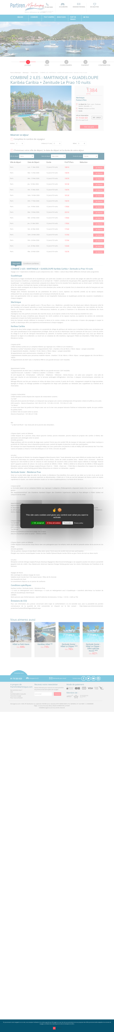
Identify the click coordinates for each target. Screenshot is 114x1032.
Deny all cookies (53, 523)
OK (54, 1028)
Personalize (67, 523)
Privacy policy (78, 523)
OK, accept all (38, 523)
